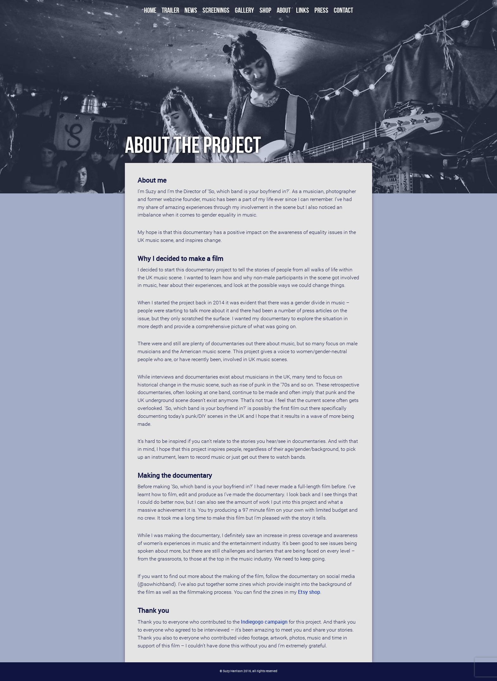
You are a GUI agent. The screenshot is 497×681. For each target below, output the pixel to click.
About (284, 10)
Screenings (216, 10)
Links (302, 10)
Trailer (170, 10)
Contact (343, 10)
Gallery (244, 10)
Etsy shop (309, 591)
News (190, 10)
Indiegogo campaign (264, 621)
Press (321, 10)
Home (150, 10)
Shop (265, 10)
